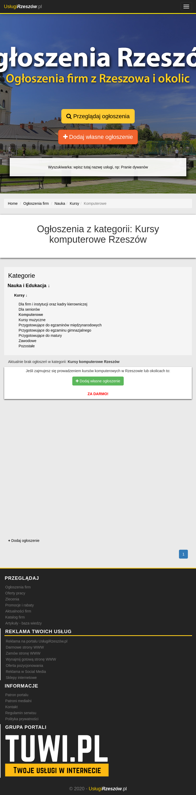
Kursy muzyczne (32, 320)
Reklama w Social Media (26, 671)
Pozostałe (27, 346)
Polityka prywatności (22, 719)
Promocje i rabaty (19, 605)
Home (13, 203)
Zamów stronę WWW (23, 653)
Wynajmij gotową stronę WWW (31, 659)
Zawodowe (27, 341)
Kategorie (21, 275)
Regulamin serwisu (20, 713)
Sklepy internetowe (21, 677)
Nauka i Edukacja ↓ (29, 285)
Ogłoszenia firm (18, 587)
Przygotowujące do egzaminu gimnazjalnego (55, 330)
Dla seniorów (29, 309)
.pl (23, 6)
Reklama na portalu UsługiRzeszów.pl (36, 641)
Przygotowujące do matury (40, 335)
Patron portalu (16, 695)
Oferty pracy (15, 593)
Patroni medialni (18, 701)
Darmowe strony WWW (25, 647)
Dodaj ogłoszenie (23, 540)
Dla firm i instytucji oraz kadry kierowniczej (53, 304)
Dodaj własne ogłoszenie (98, 137)
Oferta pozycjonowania (24, 665)
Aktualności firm (18, 611)
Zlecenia (12, 599)
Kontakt (11, 707)
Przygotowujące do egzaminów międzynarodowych (60, 325)
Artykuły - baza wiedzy (23, 623)
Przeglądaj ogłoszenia (97, 116)
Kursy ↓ (21, 295)
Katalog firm (15, 617)
